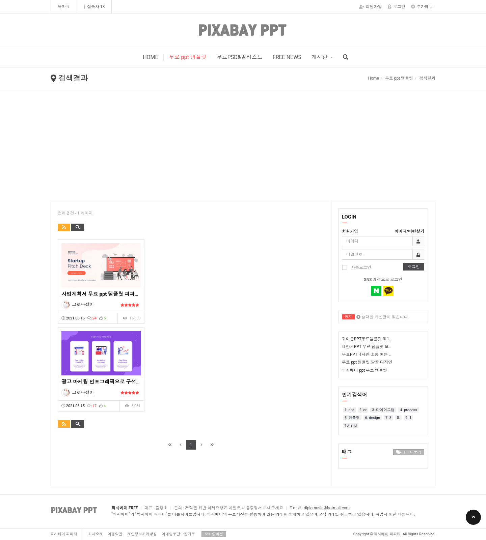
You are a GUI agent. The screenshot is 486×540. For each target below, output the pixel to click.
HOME (150, 57)
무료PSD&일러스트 (240, 57)
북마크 (64, 6)
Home (373, 78)
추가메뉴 (422, 6)
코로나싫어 (83, 304)
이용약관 (115, 534)
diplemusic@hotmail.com (327, 508)
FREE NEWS (287, 57)
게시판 (320, 57)
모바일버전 (214, 534)
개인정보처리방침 (142, 534)
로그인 (396, 6)
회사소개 (95, 534)
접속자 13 (94, 6)
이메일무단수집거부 (178, 534)
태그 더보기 (408, 452)
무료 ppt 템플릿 (188, 57)
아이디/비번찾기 (409, 231)
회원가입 (370, 6)
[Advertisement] (243, 140)
